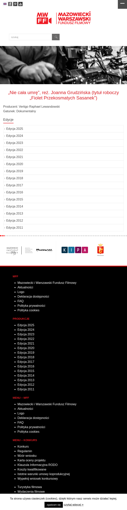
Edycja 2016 (14, 192)
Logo (21, 292)
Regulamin (25, 451)
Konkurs (23, 446)
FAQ (21, 301)
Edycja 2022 (14, 150)
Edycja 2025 (14, 128)
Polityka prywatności (31, 305)
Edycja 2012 (14, 220)
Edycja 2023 (14, 142)
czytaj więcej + (74, 504)
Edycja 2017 (14, 185)
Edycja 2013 (14, 213)
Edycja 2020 (14, 164)
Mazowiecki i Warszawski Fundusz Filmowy (47, 282)
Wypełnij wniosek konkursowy (38, 478)
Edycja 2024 (14, 135)
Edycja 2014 (14, 206)
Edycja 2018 (14, 178)
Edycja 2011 (14, 227)
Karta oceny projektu (32, 460)
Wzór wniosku (27, 455)
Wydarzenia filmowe (31, 491)
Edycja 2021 (14, 157)
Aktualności (25, 287)
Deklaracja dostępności (33, 296)
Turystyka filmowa (30, 487)
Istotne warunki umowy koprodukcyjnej (44, 474)
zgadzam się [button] (54, 504)
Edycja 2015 (14, 199)
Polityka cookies (29, 310)
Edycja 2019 (14, 171)
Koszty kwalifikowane (32, 469)
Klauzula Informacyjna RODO (38, 464)
